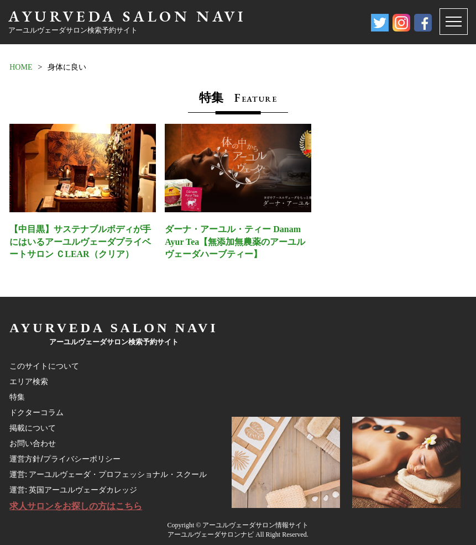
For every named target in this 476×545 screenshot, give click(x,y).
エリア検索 (28, 381)
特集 (17, 396)
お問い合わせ (32, 443)
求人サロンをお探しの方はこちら (75, 506)
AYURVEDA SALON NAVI (127, 16)
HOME (20, 67)
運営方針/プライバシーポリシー (65, 458)
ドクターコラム (36, 412)
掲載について (32, 427)
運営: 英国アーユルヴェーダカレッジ (73, 489)
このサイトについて (44, 365)
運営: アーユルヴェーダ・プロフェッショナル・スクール (108, 474)
